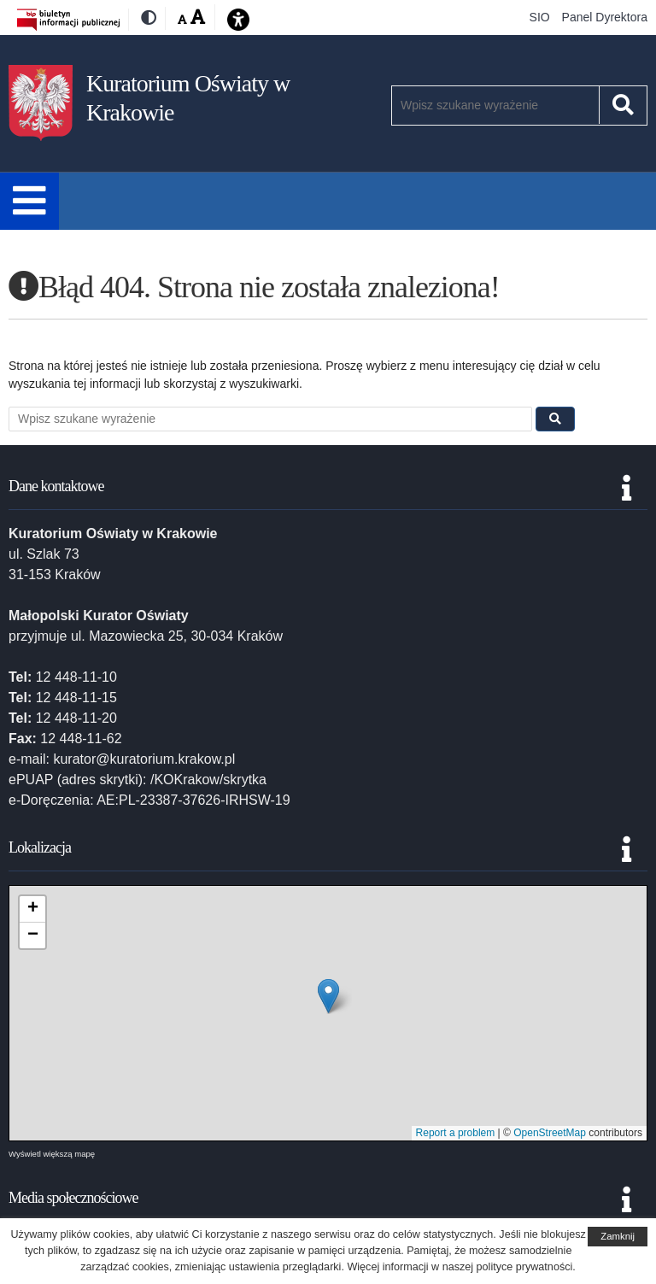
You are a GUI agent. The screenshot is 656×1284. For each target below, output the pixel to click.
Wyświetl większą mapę (52, 1153)
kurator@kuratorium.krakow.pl (144, 759)
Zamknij (617, 1236)
